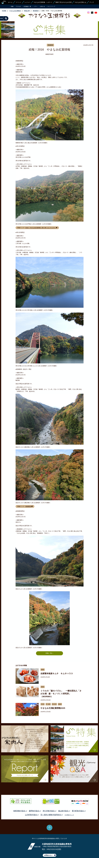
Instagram (88, 13)
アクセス (18, 6)
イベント (18, 2)
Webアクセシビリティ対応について (68, 851)
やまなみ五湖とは (80, 2)
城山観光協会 (64, 802)
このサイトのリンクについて (49, 851)
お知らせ (42, 6)
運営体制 (23, 851)
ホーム (10, 2)
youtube (96, 13)
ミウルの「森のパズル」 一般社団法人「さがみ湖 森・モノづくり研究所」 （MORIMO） (60, 685)
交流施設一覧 (27, 6)
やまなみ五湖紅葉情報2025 (52, 700)
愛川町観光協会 (79, 802)
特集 (12, 6)
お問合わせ (48, 847)
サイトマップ (51, 6)
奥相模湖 (28, 498)
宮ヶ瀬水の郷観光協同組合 (51, 806)
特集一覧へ (49, 645)
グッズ (91, 2)
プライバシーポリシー (33, 851)
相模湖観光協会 (20, 802)
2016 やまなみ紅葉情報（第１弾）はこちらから (40, 219)
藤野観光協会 (35, 802)
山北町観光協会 (32, 806)
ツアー (35, 6)
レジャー (27, 2)
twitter (92, 13)
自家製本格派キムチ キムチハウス (56, 665)
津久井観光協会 (49, 802)
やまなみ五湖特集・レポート (43, 2)
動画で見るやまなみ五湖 (63, 2)
